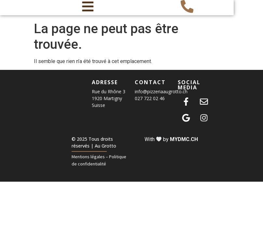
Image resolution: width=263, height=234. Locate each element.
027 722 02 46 (150, 106)
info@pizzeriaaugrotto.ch (161, 99)
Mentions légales (88, 164)
